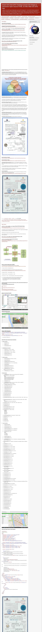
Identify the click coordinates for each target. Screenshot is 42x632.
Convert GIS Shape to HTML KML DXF (13, 219)
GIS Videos (19, 16)
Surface (6, 221)
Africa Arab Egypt (6, 219)
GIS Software (4, 21)
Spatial (4, 221)
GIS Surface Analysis (31, 19)
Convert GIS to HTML (13, 16)
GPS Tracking (15, 220)
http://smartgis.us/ (7, 70)
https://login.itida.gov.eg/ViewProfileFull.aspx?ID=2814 (9, 41)
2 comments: (13, 218)
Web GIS (8, 221)
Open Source (4, 224)
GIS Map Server (7, 19)
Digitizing (22, 219)
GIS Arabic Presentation (31, 16)
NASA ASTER (23, 220)
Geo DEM (5, 220)
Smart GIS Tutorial (24, 16)
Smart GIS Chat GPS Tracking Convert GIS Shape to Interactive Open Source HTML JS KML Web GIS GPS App (20, 6)
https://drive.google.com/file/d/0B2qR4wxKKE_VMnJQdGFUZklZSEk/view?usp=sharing (13, 160)
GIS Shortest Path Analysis (15, 19)
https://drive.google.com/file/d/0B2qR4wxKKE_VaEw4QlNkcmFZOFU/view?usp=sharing (13, 270)
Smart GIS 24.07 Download (5, 16)
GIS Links (3, 19)
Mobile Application (19, 220)
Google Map (11, 220)
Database (19, 219)
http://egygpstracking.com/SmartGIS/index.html (8, 287)
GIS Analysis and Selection (23, 19)
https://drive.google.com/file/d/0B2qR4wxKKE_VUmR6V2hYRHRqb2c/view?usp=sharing (14, 24)
